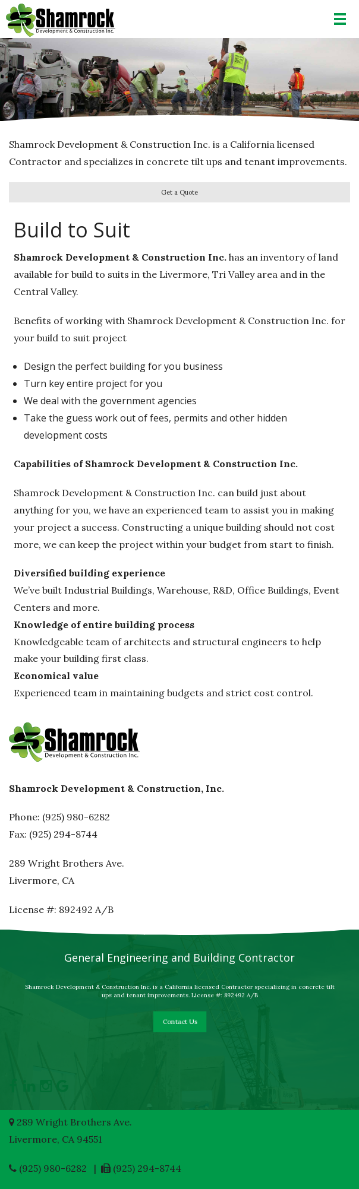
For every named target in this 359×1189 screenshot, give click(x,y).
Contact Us (179, 1021)
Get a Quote (179, 192)
